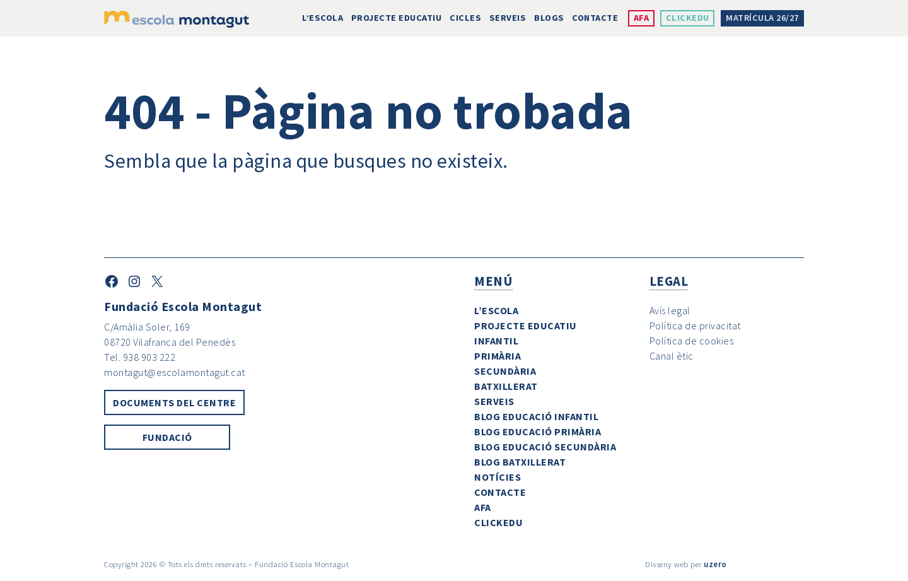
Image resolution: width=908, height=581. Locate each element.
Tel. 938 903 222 (139, 357)
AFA (641, 17)
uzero (715, 564)
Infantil (496, 340)
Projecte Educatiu (396, 17)
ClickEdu (687, 17)
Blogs (549, 17)
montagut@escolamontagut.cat (174, 372)
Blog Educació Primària (537, 431)
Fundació (167, 437)
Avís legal (669, 310)
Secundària (505, 371)
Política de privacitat (695, 325)
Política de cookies (691, 340)
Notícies (497, 477)
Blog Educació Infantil (536, 416)
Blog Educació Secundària (545, 446)
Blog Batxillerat (520, 461)
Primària (497, 355)
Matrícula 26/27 (762, 17)
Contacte (595, 17)
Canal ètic (671, 355)
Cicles (465, 17)
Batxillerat (506, 386)
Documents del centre (174, 402)
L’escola (322, 17)
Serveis (508, 17)
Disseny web (667, 564)
